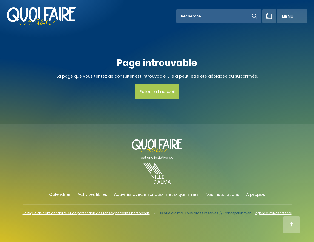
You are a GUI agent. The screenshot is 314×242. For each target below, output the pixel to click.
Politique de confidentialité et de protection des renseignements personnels (86, 213)
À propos (255, 194)
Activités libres (92, 194)
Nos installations (222, 194)
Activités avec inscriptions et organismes (156, 194)
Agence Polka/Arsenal (273, 213)
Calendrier (60, 194)
